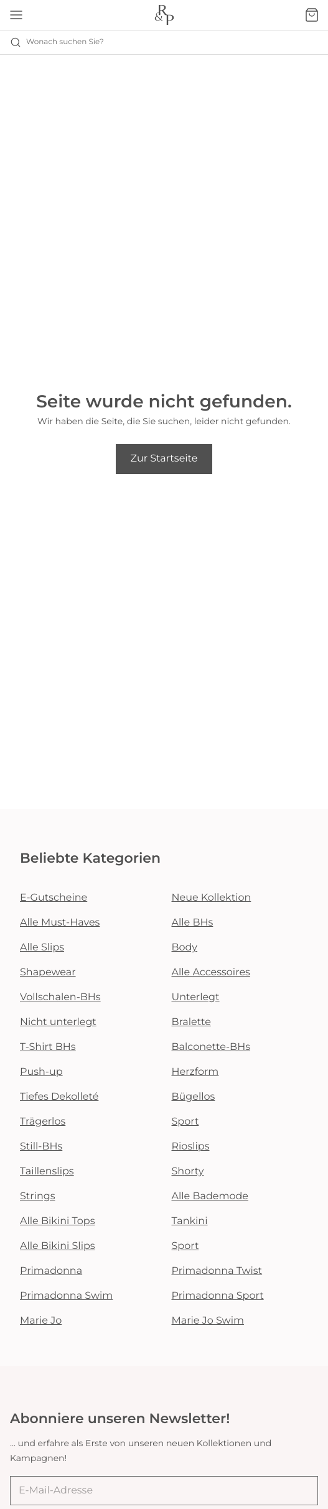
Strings (37, 1196)
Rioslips (191, 1147)
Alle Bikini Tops (57, 1221)
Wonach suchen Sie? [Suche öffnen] (57, 42)
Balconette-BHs (211, 1047)
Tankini (190, 1221)
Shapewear (48, 972)
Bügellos (193, 1097)
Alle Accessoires (211, 972)
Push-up (41, 1072)
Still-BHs (41, 1147)
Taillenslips (47, 1171)
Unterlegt (196, 997)
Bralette (191, 1022)
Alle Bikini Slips (57, 1246)
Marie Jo (41, 1321)
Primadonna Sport (218, 1296)
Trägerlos (42, 1122)
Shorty (188, 1171)
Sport (185, 1122)
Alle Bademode (210, 1196)
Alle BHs (192, 923)
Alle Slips (42, 948)
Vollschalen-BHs (60, 997)
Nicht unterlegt (58, 1022)
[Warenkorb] (312, 15)
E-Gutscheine (53, 898)
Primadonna (51, 1271)
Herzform (195, 1072)
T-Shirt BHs (48, 1047)
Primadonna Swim (66, 1296)
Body (185, 948)
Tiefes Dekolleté (59, 1097)
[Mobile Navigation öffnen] (16, 15)
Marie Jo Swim (208, 1321)
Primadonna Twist (217, 1271)
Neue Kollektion (211, 898)
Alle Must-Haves (60, 923)
